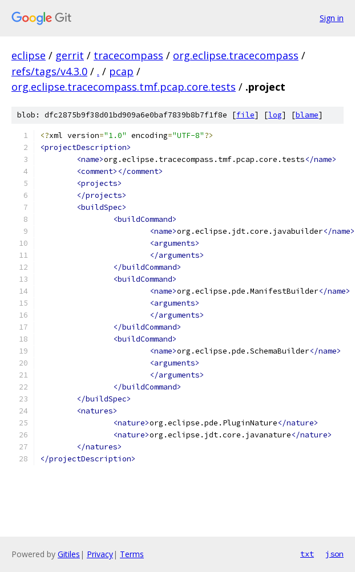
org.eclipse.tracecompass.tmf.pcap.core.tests (123, 87)
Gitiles (69, 554)
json (334, 554)
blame (307, 115)
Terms (132, 554)
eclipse (28, 55)
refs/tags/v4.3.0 (49, 71)
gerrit (69, 55)
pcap (121, 71)
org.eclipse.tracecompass (235, 55)
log (275, 115)
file (245, 115)
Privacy (100, 554)
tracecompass (128, 55)
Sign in (332, 18)
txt (307, 554)
